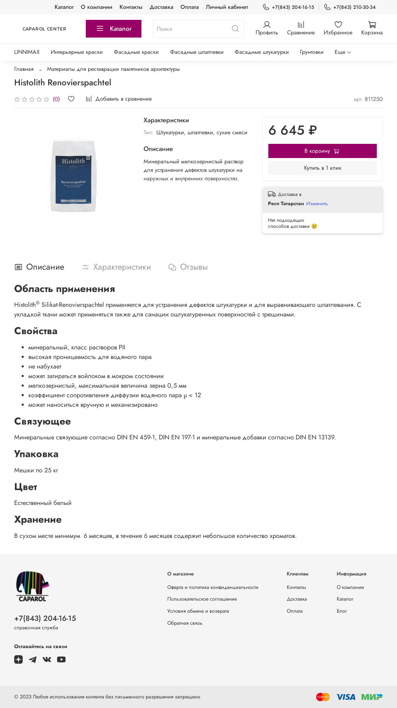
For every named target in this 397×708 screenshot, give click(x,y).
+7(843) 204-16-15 (288, 7)
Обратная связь (184, 622)
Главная (24, 69)
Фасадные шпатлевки (197, 52)
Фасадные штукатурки (262, 52)
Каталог (64, 7)
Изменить (317, 203)
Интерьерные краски (77, 52)
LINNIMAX (27, 52)
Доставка (161, 7)
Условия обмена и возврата (198, 610)
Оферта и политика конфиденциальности (212, 587)
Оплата (189, 7)
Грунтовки (312, 52)
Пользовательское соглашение (202, 598)
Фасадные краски (136, 52)
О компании (96, 7)
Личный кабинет (227, 7)
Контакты (130, 7)
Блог (342, 610)
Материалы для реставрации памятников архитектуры (113, 69)
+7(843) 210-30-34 (350, 7)
